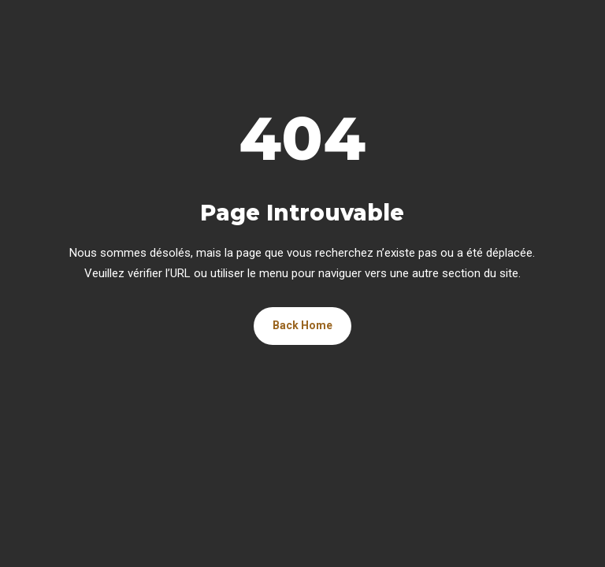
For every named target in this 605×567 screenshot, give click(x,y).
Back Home (302, 325)
